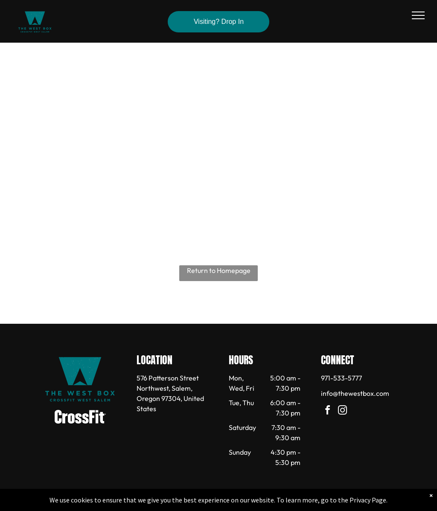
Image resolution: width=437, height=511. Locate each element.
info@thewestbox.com (355, 393)
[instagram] (343, 411)
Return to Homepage (219, 270)
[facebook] (328, 411)
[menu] (418, 15)
